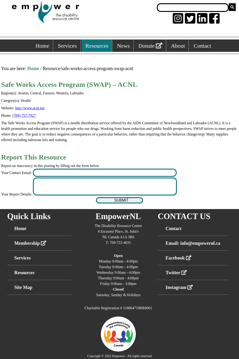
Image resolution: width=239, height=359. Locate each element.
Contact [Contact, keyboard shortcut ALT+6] (202, 46)
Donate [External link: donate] (150, 46)
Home (33, 68)
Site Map (23, 287)
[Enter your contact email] (105, 173)
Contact (174, 228)
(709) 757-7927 (24, 115)
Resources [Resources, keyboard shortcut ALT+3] (97, 46)
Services (22, 257)
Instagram (179, 287)
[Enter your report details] (105, 186)
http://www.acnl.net (29, 108)
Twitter (176, 272)
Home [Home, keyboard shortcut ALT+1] (42, 46)
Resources (24, 272)
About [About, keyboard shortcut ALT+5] (178, 46)
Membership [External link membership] (30, 243)
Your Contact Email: (17, 173)
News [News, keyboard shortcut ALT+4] (123, 46)
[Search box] (193, 7)
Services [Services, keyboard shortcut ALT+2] (67, 46)
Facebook (178, 257)
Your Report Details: (17, 194)
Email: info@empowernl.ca (193, 243)
